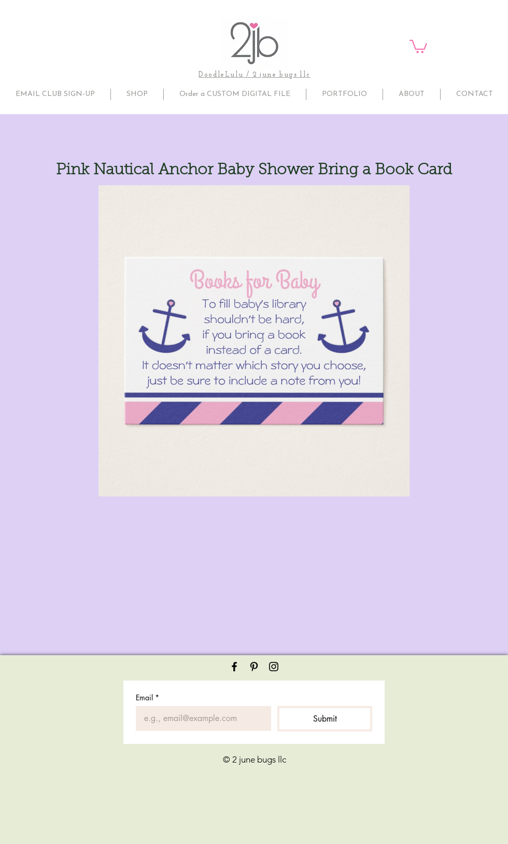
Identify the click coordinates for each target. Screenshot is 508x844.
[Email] (200, 718)
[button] (418, 45)
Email (147, 697)
